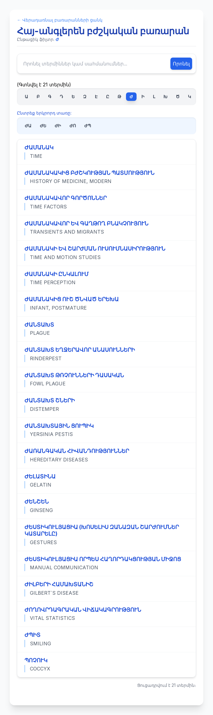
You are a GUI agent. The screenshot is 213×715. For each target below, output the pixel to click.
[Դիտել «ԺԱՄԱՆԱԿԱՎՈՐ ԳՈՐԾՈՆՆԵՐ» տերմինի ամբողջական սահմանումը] (106, 202)
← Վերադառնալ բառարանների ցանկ (59, 19)
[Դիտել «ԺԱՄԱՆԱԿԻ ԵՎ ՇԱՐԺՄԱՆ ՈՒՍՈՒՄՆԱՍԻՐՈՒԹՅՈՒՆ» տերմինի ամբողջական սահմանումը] (106, 253)
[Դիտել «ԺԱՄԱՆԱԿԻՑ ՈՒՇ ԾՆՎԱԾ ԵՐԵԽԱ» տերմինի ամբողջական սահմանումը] (106, 303)
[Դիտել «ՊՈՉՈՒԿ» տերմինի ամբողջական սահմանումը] (106, 664)
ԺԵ (43, 125)
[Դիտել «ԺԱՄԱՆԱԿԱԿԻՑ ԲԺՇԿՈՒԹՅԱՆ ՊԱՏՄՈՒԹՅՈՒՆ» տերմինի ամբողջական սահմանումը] (106, 177)
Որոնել (181, 64)
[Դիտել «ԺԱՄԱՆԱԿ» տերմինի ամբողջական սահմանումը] (106, 152)
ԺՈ (72, 125)
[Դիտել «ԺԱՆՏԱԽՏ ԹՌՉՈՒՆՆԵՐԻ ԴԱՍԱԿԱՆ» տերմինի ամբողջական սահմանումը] (106, 379)
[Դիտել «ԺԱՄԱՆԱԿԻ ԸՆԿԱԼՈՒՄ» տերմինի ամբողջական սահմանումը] (106, 278)
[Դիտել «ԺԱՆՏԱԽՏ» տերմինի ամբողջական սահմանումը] (106, 329)
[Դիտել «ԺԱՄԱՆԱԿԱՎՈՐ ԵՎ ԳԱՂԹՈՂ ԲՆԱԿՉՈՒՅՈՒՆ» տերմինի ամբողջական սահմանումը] (106, 228)
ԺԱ (28, 125)
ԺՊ (87, 125)
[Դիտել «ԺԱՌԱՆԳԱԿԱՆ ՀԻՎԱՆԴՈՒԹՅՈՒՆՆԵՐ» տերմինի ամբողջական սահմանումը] (106, 455)
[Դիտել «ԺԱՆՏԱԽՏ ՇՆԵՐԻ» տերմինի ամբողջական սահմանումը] (106, 404)
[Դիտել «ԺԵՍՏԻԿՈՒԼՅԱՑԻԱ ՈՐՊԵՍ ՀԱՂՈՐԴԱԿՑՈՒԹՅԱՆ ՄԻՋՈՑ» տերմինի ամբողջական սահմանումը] (106, 563)
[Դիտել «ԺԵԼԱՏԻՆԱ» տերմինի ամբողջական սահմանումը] (106, 481)
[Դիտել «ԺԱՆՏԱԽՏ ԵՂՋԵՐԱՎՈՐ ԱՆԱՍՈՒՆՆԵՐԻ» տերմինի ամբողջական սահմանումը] (106, 354)
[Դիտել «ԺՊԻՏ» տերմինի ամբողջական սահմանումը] (106, 639)
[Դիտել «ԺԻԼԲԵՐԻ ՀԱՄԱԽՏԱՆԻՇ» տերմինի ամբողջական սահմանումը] (106, 588)
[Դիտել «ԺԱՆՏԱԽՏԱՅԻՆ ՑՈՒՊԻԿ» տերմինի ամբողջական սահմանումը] (106, 430)
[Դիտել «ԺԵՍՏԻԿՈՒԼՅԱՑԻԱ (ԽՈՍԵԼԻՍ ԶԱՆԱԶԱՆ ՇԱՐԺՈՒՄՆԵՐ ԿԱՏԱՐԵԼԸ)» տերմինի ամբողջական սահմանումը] (106, 535)
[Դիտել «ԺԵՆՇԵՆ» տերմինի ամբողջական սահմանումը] (106, 506)
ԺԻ (58, 125)
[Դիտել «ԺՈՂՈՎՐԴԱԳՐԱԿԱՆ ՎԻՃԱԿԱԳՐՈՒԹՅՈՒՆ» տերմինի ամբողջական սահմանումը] (106, 614)
